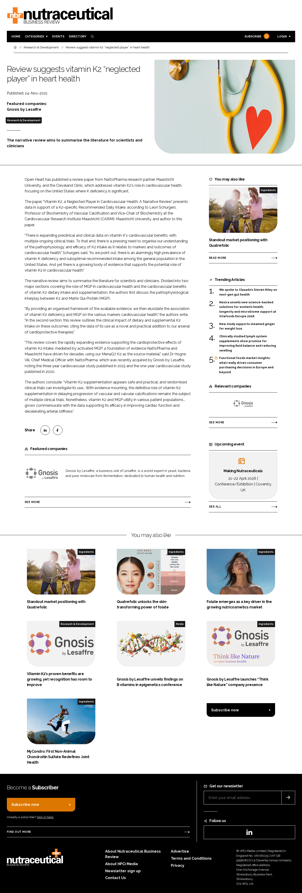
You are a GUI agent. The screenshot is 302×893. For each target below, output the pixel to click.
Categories (34, 36)
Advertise (180, 851)
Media (180, 624)
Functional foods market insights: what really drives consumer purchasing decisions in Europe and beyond (246, 365)
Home (15, 36)
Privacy (177, 865)
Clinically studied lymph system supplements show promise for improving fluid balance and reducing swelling (247, 343)
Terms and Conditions (191, 858)
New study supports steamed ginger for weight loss (247, 326)
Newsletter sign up (123, 871)
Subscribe (256, 36)
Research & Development (23, 120)
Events (58, 36)
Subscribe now (225, 710)
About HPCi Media (121, 864)
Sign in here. (45, 817)
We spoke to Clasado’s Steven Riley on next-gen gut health (248, 292)
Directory (77, 36)
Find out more (19, 831)
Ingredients (268, 190)
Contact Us (115, 878)
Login (282, 36)
